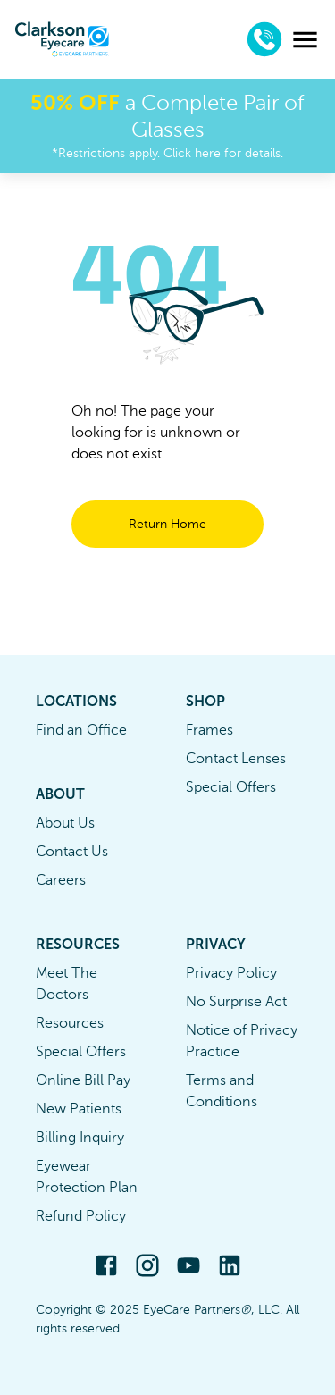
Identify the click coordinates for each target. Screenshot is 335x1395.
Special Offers (231, 787)
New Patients (78, 1109)
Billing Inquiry (80, 1138)
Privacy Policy (231, 973)
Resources (70, 1023)
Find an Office (81, 730)
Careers (61, 880)
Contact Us (72, 852)
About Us (65, 823)
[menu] (305, 39)
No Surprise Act (236, 1002)
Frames (209, 730)
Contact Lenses (236, 759)
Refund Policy (81, 1216)
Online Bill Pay (83, 1080)
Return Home (167, 524)
